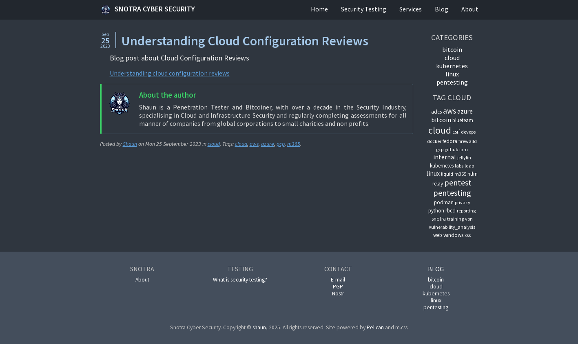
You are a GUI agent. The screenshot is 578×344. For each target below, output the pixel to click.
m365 (293, 144)
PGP (338, 286)
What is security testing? (240, 279)
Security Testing (363, 9)
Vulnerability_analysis (452, 227)
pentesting (452, 82)
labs (459, 166)
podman (444, 202)
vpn (469, 219)
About (469, 9)
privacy (462, 202)
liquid (447, 174)
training (455, 219)
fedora (450, 141)
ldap (469, 166)
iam (463, 149)
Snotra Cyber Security (147, 10)
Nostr (338, 293)
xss (468, 235)
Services (410, 9)
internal (444, 157)
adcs (436, 111)
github (451, 149)
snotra (439, 218)
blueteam (462, 120)
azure (267, 144)
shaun (259, 327)
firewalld (467, 141)
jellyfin (464, 157)
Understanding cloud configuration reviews (170, 73)
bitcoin (452, 49)
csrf (456, 131)
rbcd (450, 210)
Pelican (375, 327)
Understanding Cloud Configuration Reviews (244, 41)
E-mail (338, 279)
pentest (458, 182)
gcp (281, 144)
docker (434, 141)
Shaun (130, 144)
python (436, 210)
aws (254, 144)
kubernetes (452, 66)
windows (453, 235)
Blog (441, 9)
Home (319, 9)
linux (452, 74)
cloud (214, 144)
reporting (466, 211)
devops (468, 132)
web (437, 235)
